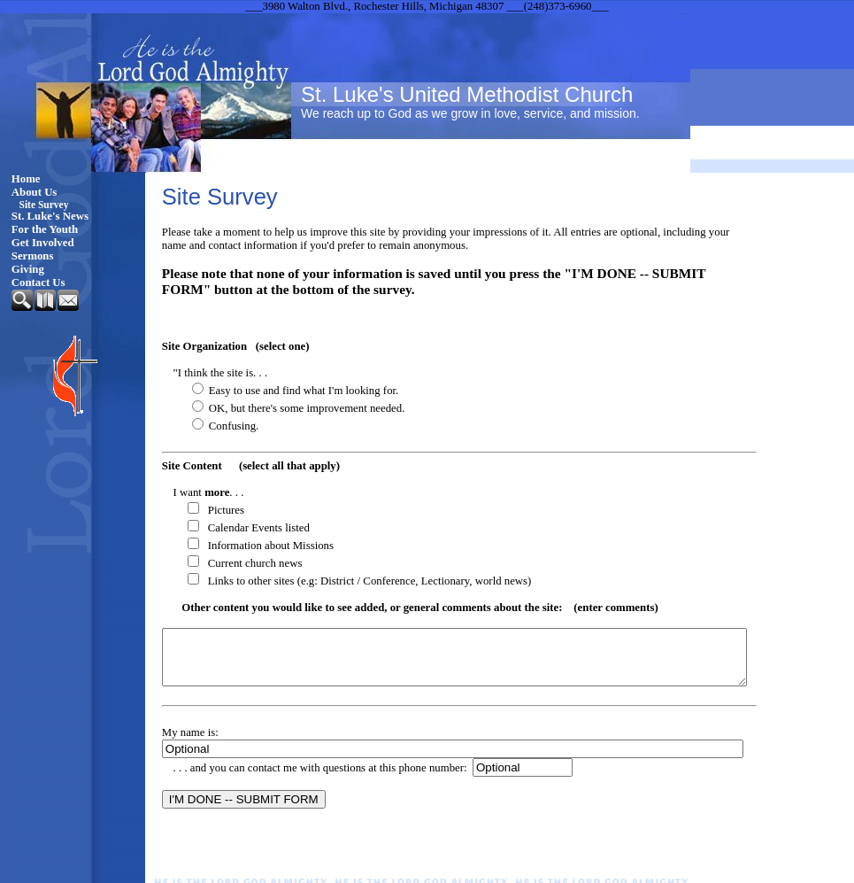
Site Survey (44, 204)
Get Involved (43, 242)
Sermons (33, 256)
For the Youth (45, 229)
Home (26, 179)
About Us (35, 192)
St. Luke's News (50, 216)
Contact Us (38, 282)
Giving (28, 269)
